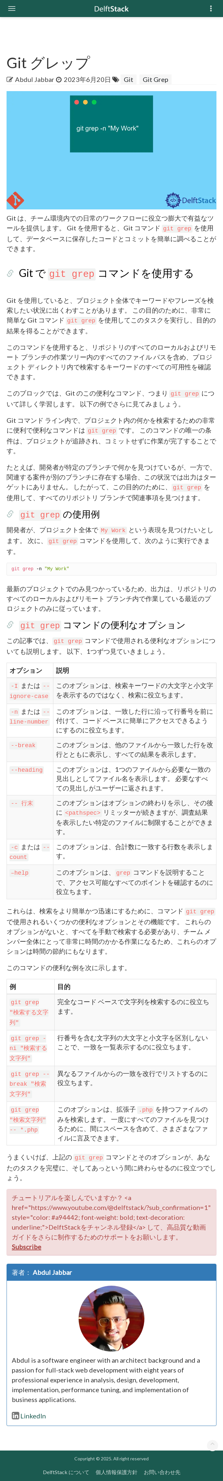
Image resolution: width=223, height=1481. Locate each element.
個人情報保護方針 (117, 1472)
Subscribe (26, 1247)
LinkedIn (29, 1416)
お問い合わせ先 (162, 1472)
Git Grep (155, 79)
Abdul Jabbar (34, 79)
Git (128, 79)
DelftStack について (66, 1472)
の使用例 (59, 513)
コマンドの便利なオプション (102, 624)
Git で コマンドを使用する (106, 272)
